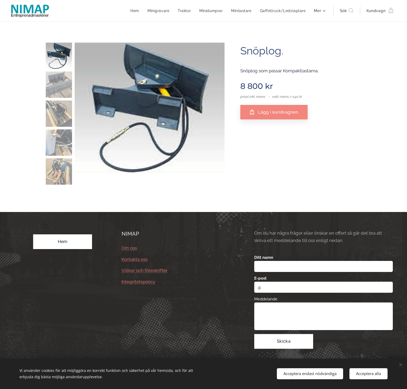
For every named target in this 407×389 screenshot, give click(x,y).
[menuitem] (134, 10)
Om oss (129, 248)
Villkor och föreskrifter (144, 270)
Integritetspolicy (138, 281)
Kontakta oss (134, 259)
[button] (346, 10)
